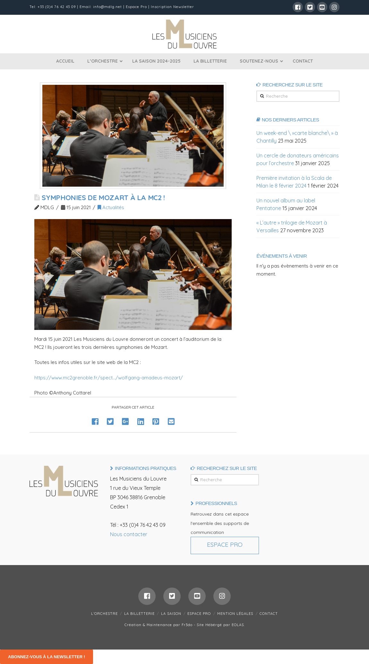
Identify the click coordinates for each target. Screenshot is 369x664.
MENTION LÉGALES (235, 613)
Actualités (111, 207)
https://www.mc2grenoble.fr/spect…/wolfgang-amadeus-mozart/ (108, 378)
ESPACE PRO (199, 613)
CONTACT (269, 613)
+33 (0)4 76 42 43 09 (57, 6)
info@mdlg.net (107, 6)
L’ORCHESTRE (104, 613)
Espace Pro (136, 6)
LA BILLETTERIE (139, 613)
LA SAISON (171, 613)
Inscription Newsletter (172, 6)
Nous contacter (128, 534)
